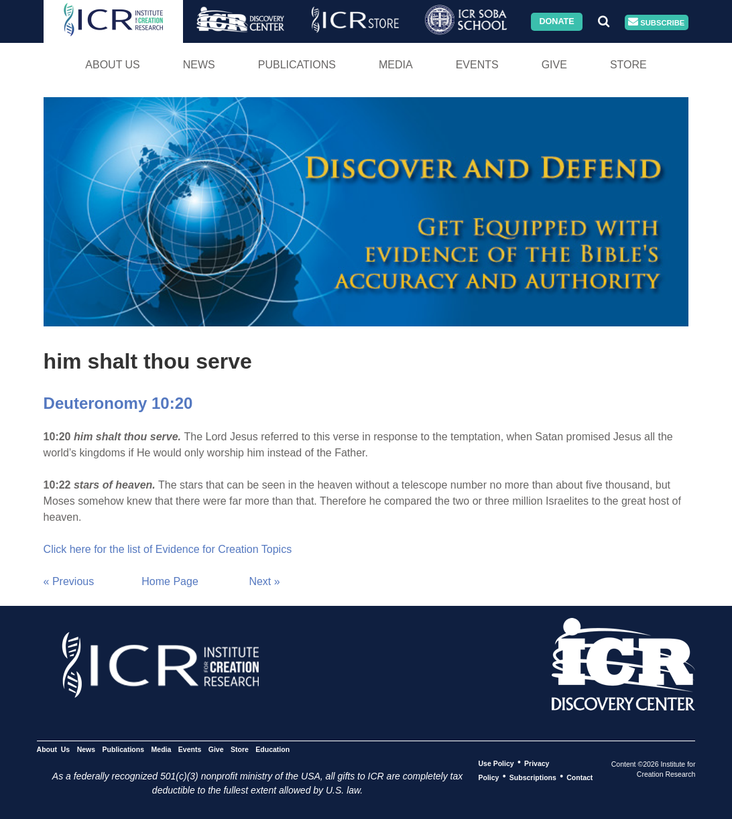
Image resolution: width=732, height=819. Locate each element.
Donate (556, 21)
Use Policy (496, 763)
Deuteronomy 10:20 (118, 403)
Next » (264, 581)
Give (554, 64)
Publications (297, 64)
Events (477, 64)
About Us (112, 64)
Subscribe (656, 22)
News (199, 64)
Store (628, 64)
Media (396, 64)
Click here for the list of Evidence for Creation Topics (168, 549)
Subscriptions (532, 777)
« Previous (69, 581)
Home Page (169, 581)
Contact (579, 777)
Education (272, 749)
